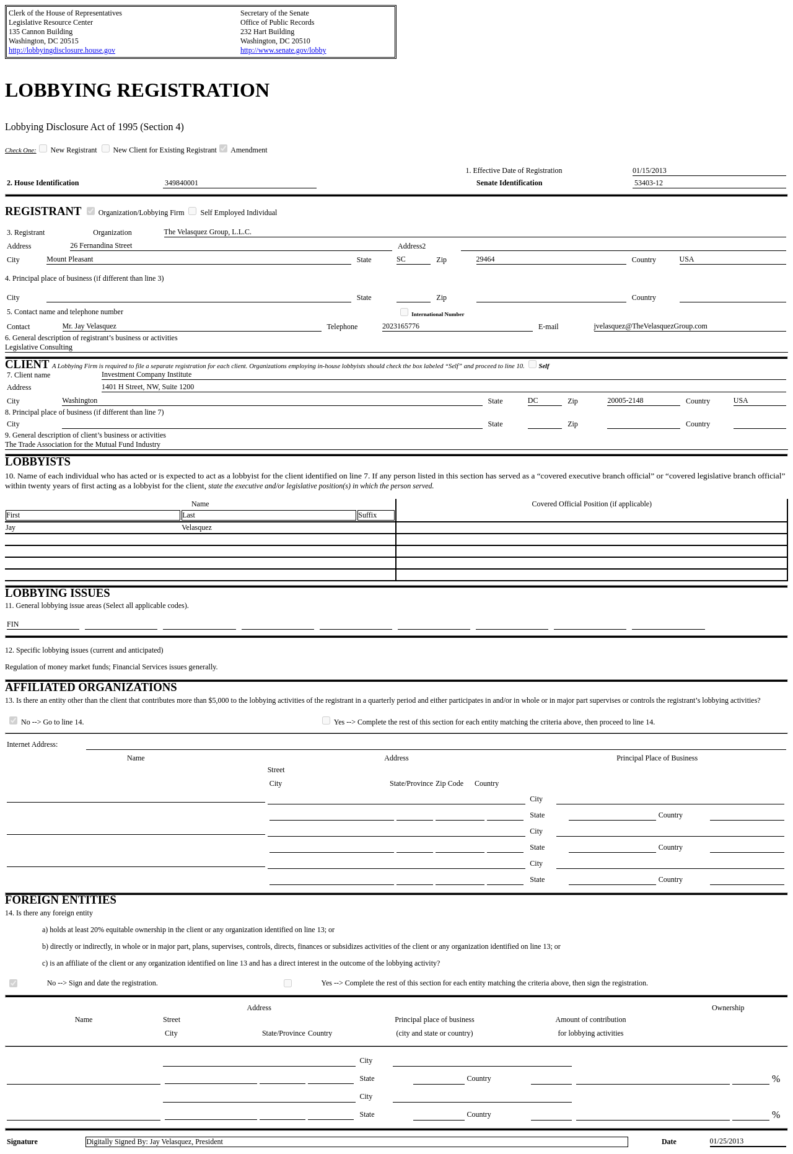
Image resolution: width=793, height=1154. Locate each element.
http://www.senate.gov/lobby (283, 50)
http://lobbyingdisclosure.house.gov (62, 50)
